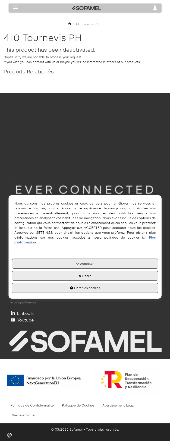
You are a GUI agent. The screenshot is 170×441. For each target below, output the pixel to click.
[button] (69, 24)
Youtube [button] (22, 320)
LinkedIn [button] (22, 313)
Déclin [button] (85, 275)
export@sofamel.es (23, 302)
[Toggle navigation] (154, 8)
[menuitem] (32, 405)
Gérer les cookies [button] (85, 288)
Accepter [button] (85, 263)
